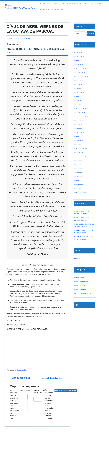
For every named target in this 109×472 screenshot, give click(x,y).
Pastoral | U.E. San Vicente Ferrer (21, 8)
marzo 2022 (79, 176)
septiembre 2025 (81, 76)
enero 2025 (78, 100)
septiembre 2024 (81, 116)
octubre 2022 (79, 152)
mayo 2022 (78, 168)
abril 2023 (78, 128)
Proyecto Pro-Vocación (51, 9)
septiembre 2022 (81, 156)
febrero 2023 (79, 136)
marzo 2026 (79, 56)
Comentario (23, 391)
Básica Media (79, 285)
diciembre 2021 (80, 188)
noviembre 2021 (80, 192)
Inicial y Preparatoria (82, 293)
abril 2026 (78, 52)
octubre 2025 (79, 72)
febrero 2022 (79, 180)
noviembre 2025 (80, 68)
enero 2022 (78, 184)
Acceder (77, 258)
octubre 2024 (79, 112)
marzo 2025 (79, 92)
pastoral (27, 38)
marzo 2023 (79, 132)
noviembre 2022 (80, 148)
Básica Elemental (81, 281)
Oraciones (54, 4)
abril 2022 (78, 172)
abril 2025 (78, 88)
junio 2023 (78, 120)
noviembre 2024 (80, 108)
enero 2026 (78, 64)
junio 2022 (78, 164)
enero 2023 (78, 140)
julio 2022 (78, 160)
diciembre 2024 (80, 104)
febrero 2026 (79, 60)
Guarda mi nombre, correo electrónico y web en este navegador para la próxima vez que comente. (49, 405)
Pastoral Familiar (93, 4)
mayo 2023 (78, 124)
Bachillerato (21, 370)
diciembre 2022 (80, 144)
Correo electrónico (37, 392)
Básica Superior (80, 289)
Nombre (30, 391)
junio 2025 (78, 80)
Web (43, 390)
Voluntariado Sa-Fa (72, 4)
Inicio (43, 4)
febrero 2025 (79, 96)
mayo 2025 (78, 84)
